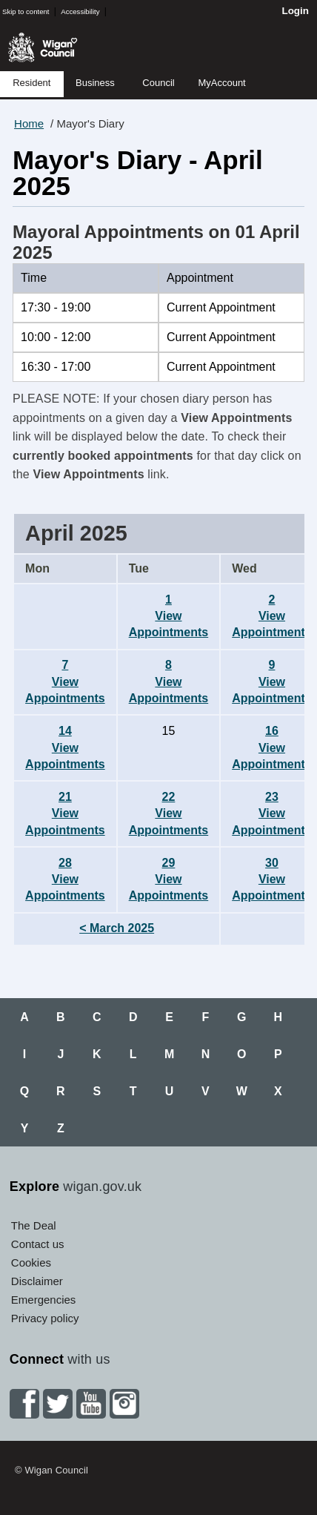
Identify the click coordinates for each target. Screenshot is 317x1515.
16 (272, 747)
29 (169, 879)
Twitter (58, 1404)
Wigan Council (42, 47)
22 (169, 813)
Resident (31, 82)
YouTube (91, 1404)
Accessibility (80, 11)
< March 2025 (116, 928)
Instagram (124, 1404)
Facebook (24, 1404)
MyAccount (221, 82)
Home (29, 123)
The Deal (33, 1225)
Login (295, 10)
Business (95, 82)
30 (272, 879)
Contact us (37, 1244)
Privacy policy (45, 1318)
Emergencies (43, 1299)
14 (65, 747)
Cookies (31, 1262)
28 (65, 879)
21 (65, 813)
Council (158, 82)
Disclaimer (37, 1281)
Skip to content (25, 11)
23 (272, 813)
